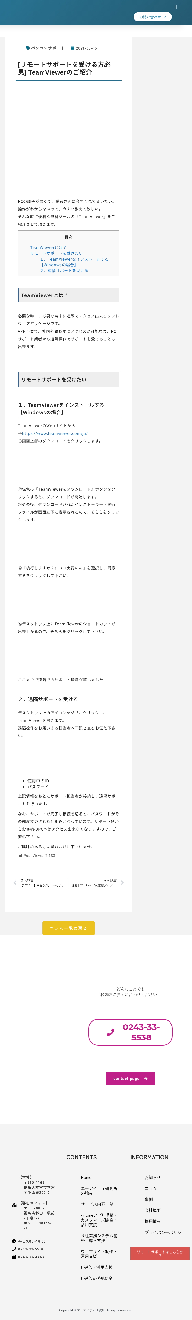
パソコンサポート (48, 48)
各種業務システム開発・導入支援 (99, 1237)
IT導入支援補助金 (97, 1278)
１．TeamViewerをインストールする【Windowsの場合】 (74, 262)
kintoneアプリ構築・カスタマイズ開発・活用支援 (99, 1219)
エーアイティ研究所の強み (99, 1190)
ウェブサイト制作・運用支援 (99, 1253)
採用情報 (153, 1221)
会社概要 (153, 1210)
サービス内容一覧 (97, 1204)
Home (86, 1177)
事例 (149, 1199)
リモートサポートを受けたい (56, 253)
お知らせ (153, 1177)
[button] (176, 6)
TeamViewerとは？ (48, 247)
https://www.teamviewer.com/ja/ (55, 433)
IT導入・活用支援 (97, 1267)
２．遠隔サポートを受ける (64, 270)
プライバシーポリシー (163, 1234)
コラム (151, 1188)
